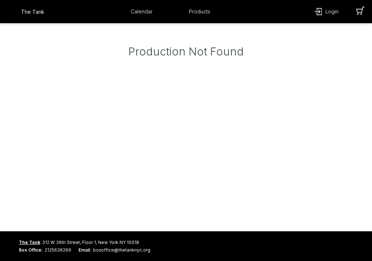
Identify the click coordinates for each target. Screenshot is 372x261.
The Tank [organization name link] (32, 12)
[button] (143, 12)
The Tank (29, 242)
